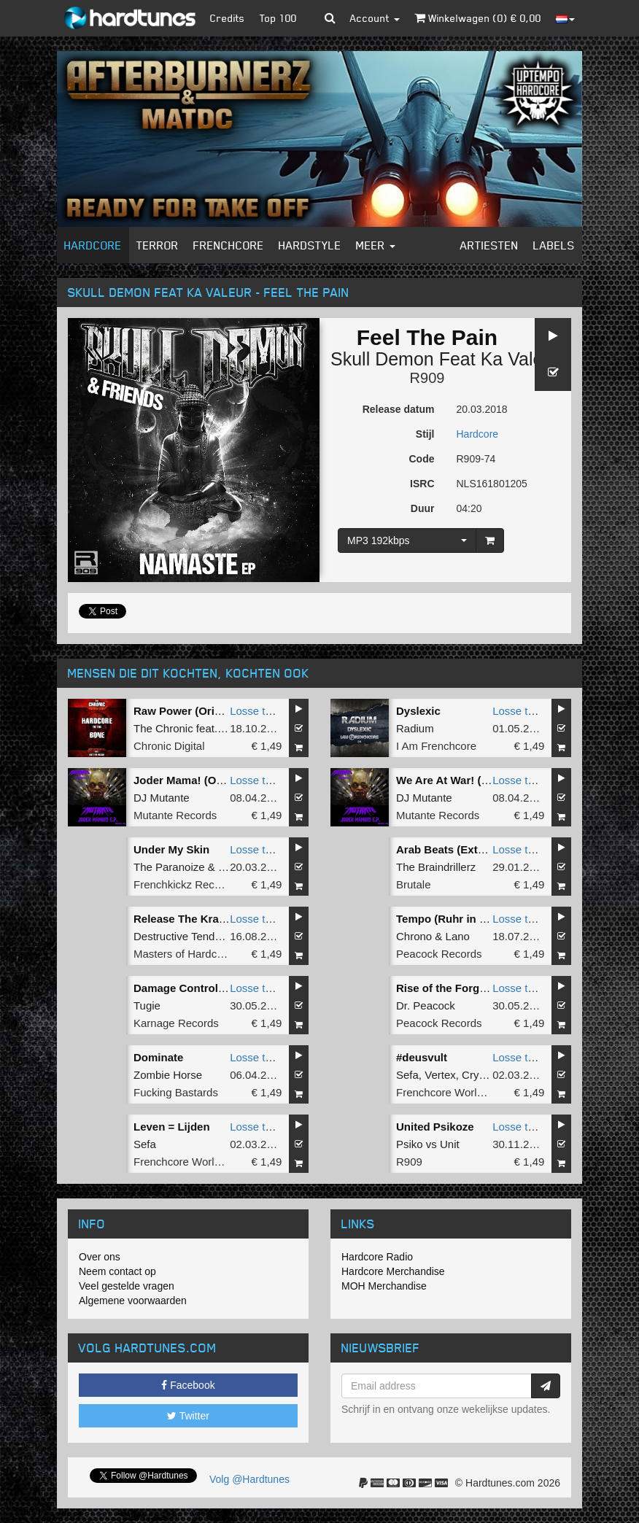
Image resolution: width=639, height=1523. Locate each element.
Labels (554, 245)
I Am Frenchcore (436, 746)
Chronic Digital (169, 746)
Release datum (399, 409)
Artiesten (489, 245)
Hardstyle (310, 245)
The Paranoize (169, 867)
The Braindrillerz (436, 867)
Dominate (158, 1057)
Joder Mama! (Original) (192, 780)
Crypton (481, 1075)
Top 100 (278, 18)
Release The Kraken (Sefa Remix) (220, 918)
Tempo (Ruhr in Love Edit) (464, 918)
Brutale (413, 884)
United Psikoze (435, 1126)
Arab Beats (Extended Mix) (465, 849)
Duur (423, 508)
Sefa (407, 1075)
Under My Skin (171, 849)
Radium (415, 728)
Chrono (414, 936)
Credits (227, 18)
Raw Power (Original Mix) (199, 711)
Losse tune (256, 711)
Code (422, 459)
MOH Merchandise (384, 1286)
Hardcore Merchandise (393, 1271)
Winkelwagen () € (477, 18)
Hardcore (93, 245)
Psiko (409, 1144)
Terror (157, 245)
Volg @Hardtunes (249, 1479)
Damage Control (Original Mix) (212, 988)
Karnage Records (176, 1023)
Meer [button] (375, 245)
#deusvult (421, 1057)
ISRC (422, 483)
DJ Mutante (161, 797)
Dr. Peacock (425, 1005)
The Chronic (163, 728)
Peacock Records (439, 953)
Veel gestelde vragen (126, 1286)
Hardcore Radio (377, 1257)
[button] (330, 18)
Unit (450, 1144)
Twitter (188, 1416)
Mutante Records (175, 815)
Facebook (187, 1385)
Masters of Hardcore (183, 953)
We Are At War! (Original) (461, 780)
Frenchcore (228, 245)
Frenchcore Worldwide (451, 1092)
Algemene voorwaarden (133, 1300)
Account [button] (375, 18)
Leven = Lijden (171, 1126)
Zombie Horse (167, 1075)
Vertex (440, 1075)
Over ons (99, 1257)
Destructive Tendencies (190, 936)
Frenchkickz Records (184, 884)
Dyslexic (418, 711)
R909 (427, 378)
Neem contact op (117, 1271)
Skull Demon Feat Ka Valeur (444, 359)
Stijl (425, 434)
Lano (458, 936)
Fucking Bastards (175, 1092)
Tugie (146, 1005)
